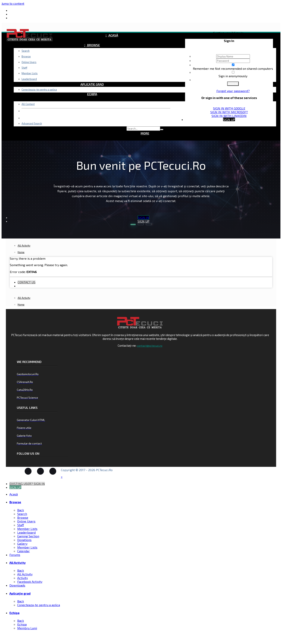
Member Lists (27, 529)
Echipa (92, 94)
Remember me (204, 68)
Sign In (233, 83)
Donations (24, 540)
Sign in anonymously (233, 76)
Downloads (92, 74)
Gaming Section (28, 536)
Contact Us (26, 282)
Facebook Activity (29, 581)
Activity (22, 578)
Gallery (22, 543)
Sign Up (229, 119)
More (145, 133)
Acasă (113, 35)
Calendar (23, 551)
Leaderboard (26, 532)
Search (26, 50)
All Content (28, 104)
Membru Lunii (27, 628)
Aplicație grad (92, 84)
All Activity (93, 64)
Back (20, 510)
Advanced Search (32, 123)
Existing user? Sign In (229, 33)
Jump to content (13, 3)
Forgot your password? (233, 91)
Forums (93, 55)
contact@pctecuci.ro (149, 345)
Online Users (26, 521)
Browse (93, 45)
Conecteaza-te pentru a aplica (39, 89)
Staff (20, 525)
